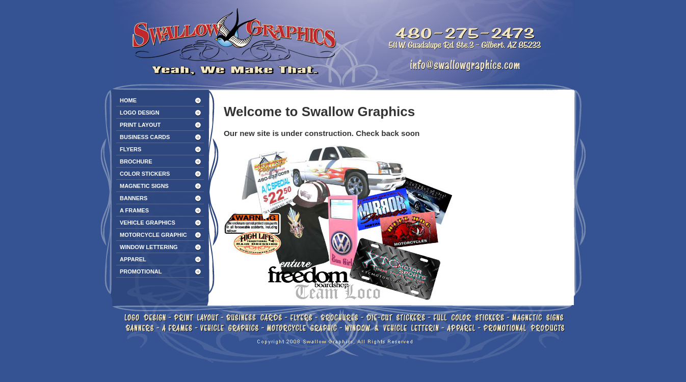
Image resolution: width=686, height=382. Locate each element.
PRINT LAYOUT (140, 125)
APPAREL (133, 259)
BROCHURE (136, 161)
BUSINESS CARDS (145, 137)
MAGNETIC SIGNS (144, 186)
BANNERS (133, 198)
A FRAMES (134, 210)
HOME (128, 100)
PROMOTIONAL (141, 271)
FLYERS (130, 149)
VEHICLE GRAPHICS (147, 223)
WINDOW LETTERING (149, 247)
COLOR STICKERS (145, 174)
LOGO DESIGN (140, 113)
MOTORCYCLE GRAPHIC (153, 235)
